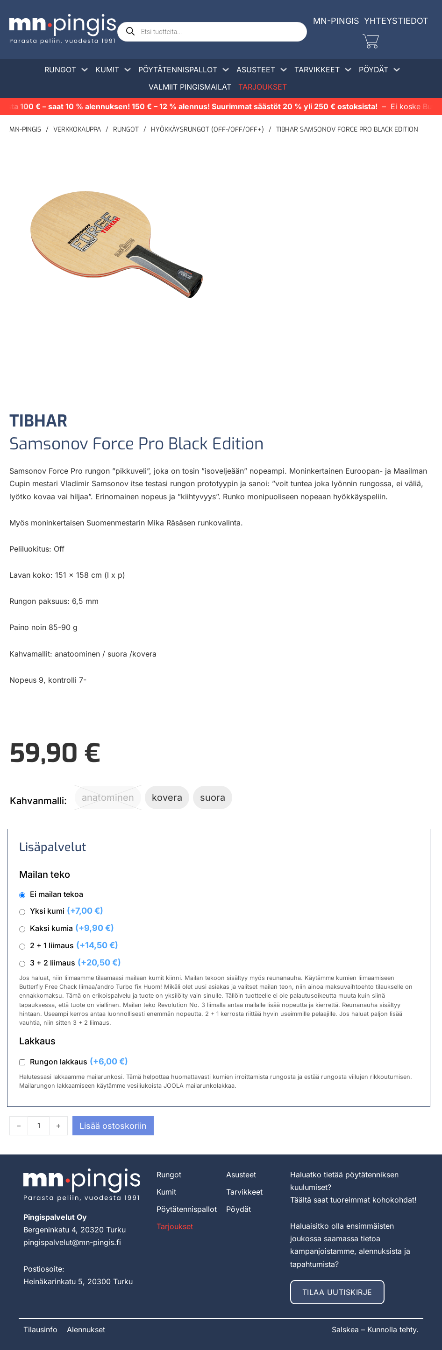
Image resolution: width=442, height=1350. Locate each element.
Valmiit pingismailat (190, 86)
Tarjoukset (262, 86)
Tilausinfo (40, 1329)
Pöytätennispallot (177, 69)
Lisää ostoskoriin (113, 1126)
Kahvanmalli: (38, 800)
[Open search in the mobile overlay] (212, 32)
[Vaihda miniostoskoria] (371, 41)
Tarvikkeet (317, 69)
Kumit (107, 69)
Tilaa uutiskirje (337, 1292)
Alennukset (86, 1329)
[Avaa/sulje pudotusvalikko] (84, 69)
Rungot (60, 69)
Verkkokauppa (77, 129)
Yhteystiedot (396, 21)
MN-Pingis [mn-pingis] (336, 21)
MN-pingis (25, 129)
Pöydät (373, 69)
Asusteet (255, 69)
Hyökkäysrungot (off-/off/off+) (207, 129)
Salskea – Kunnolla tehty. (375, 1329)
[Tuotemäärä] (38, 1125)
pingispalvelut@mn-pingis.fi (72, 1242)
